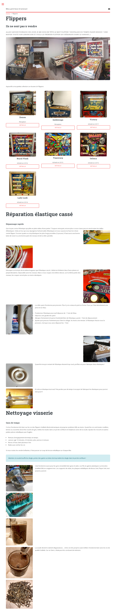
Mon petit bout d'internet (16, 9)
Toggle (4, 4)
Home (8, 14)
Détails (22, 125)
